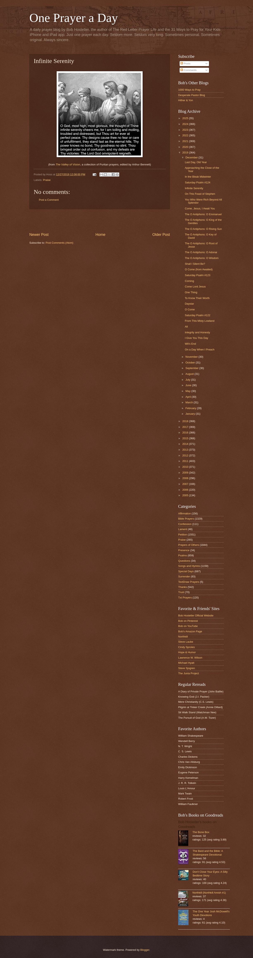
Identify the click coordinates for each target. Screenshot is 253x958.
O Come (190, 309)
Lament (182, 529)
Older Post (161, 235)
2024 (185, 124)
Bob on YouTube (188, 626)
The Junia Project (188, 673)
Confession (184, 524)
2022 (185, 135)
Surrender (184, 576)
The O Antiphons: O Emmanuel (203, 214)
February (191, 408)
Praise (47, 180)
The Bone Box (200, 832)
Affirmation (184, 513)
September (192, 368)
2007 (185, 484)
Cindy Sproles (186, 647)
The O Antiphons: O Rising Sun (203, 228)
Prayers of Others (188, 544)
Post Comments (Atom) (59, 242)
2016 (185, 432)
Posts (185, 63)
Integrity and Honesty (197, 332)
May (188, 391)
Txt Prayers (185, 597)
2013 (185, 449)
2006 (185, 489)
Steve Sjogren (186, 668)
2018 (185, 421)
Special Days (186, 571)
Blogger (144, 949)
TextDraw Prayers (188, 581)
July (188, 379)
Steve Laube (185, 641)
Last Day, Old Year (196, 162)
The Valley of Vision (68, 164)
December (191, 157)
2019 (185, 152)
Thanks (182, 587)
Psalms (182, 555)
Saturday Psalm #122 (197, 315)
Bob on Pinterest (188, 620)
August (190, 373)
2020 (185, 146)
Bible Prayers (186, 518)
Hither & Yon (185, 100)
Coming (189, 281)
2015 (185, 438)
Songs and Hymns (189, 565)
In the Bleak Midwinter (198, 176)
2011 (185, 461)
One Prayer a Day (73, 18)
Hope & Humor (187, 652)
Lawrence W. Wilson (190, 657)
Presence (183, 550)
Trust (181, 592)
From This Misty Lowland (199, 320)
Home (100, 235)
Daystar (189, 303)
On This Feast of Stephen (200, 193)
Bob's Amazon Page (190, 631)
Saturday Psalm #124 (197, 182)
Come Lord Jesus (195, 286)
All (186, 326)
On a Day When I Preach (199, 349)
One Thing (191, 292)
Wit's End (190, 343)
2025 (185, 118)
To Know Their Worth (197, 298)
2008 (185, 478)
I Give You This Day (196, 338)
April (188, 396)
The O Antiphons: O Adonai (201, 252)
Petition (182, 534)
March (189, 402)
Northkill (183, 636)
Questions (184, 560)
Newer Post (39, 235)
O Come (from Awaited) (198, 269)
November (191, 356)
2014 (185, 443)
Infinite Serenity (194, 188)
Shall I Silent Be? (195, 263)
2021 (185, 141)
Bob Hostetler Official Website (196, 615)
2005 (185, 495)
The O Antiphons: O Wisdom (201, 258)
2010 (185, 466)
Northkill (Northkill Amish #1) (209, 892)
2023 (185, 129)
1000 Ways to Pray (189, 89)
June (188, 385)
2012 (185, 455)
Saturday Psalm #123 (197, 275)
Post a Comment (49, 199)
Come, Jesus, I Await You (200, 208)
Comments (188, 70)
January (190, 413)
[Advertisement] (99, 220)
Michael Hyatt (186, 662)
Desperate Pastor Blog (191, 95)
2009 (185, 472)
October (190, 362)
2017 (185, 427)
